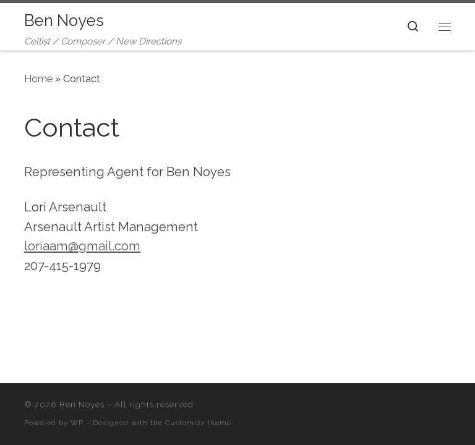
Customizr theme (198, 422)
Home (38, 79)
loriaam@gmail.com (82, 246)
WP (77, 422)
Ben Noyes (82, 404)
